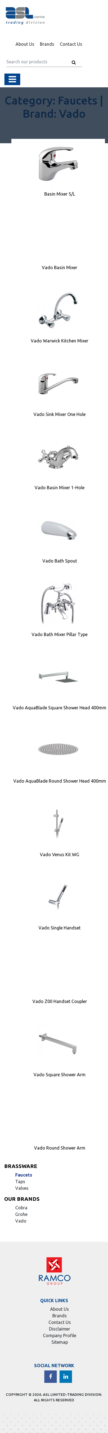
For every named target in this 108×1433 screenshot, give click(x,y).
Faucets (23, 1174)
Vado (20, 1220)
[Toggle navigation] (12, 79)
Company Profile (59, 1335)
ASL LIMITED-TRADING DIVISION (72, 1394)
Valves (22, 1188)
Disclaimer (59, 1328)
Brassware (20, 1166)
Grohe (21, 1214)
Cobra (21, 1207)
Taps (20, 1181)
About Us (25, 44)
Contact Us (71, 44)
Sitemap (60, 1342)
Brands (47, 44)
